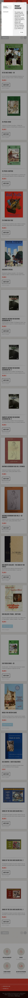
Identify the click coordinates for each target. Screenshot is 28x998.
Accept (21, 32)
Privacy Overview (5, 7)
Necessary (5, 12)
